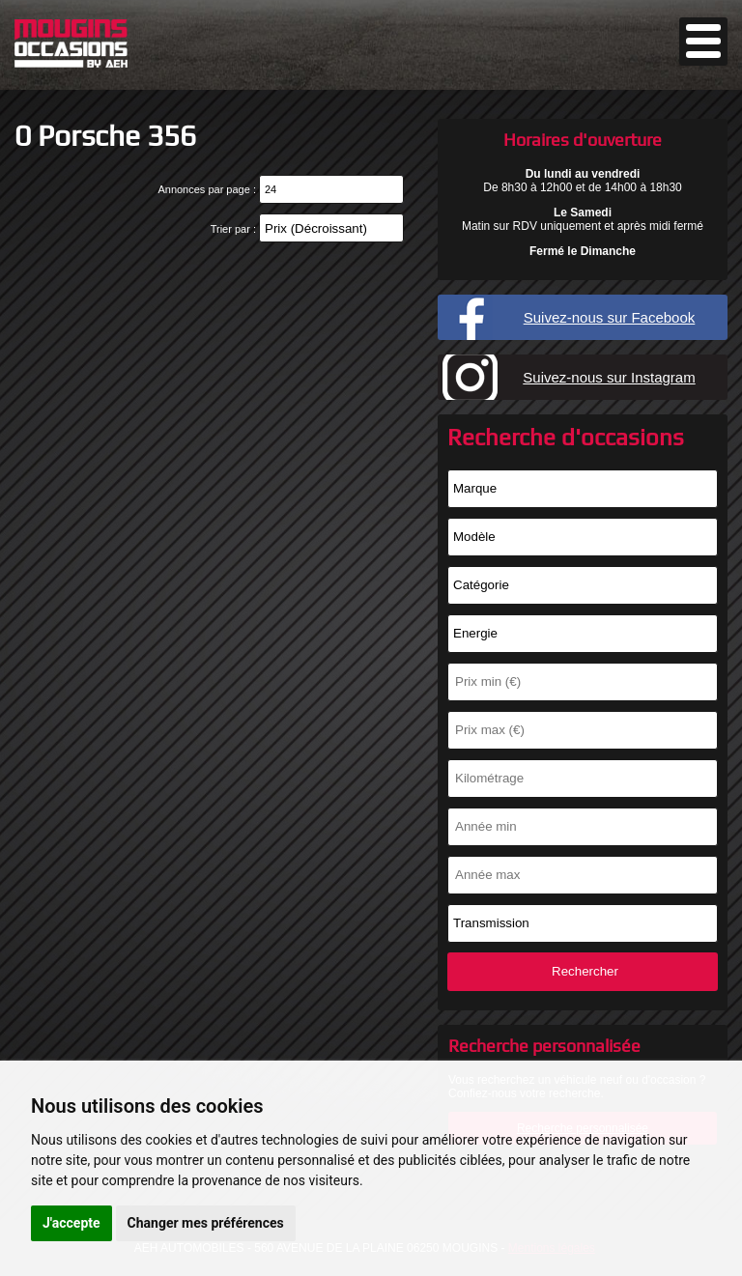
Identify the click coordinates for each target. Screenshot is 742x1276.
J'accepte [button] (71, 1223)
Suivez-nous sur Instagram (609, 377)
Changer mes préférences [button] (206, 1223)
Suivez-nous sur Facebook (610, 317)
